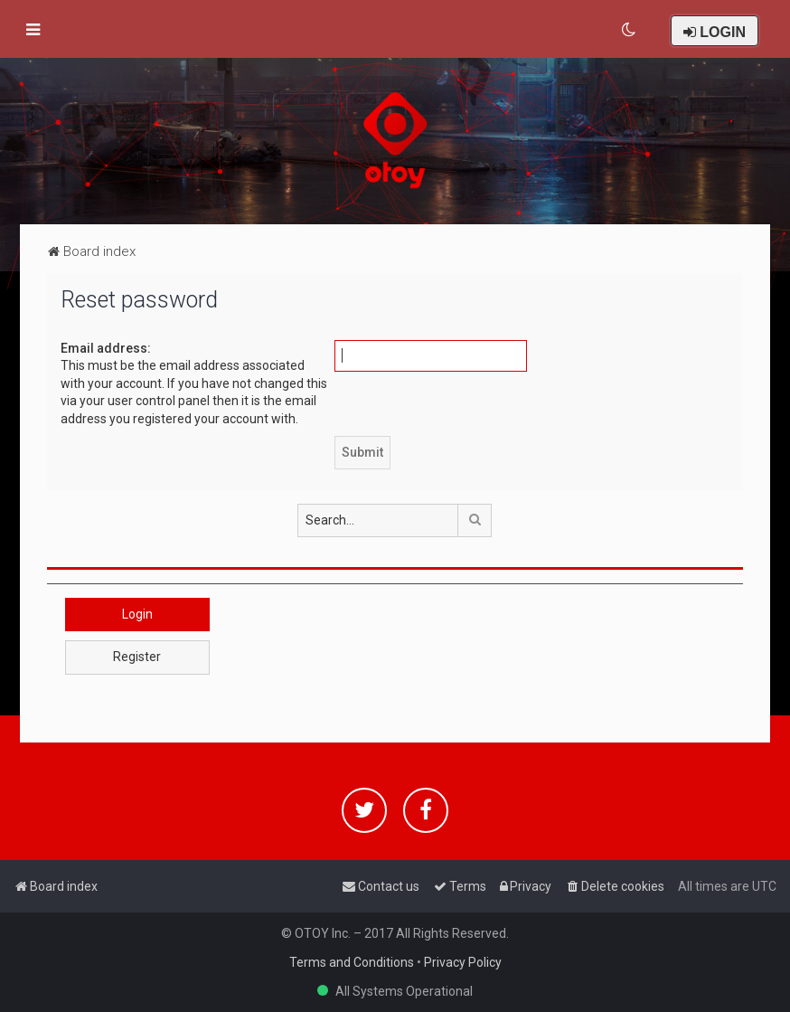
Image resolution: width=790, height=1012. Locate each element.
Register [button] (137, 656)
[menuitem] (629, 29)
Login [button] (137, 614)
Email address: (106, 348)
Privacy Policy (463, 962)
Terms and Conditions (351, 962)
